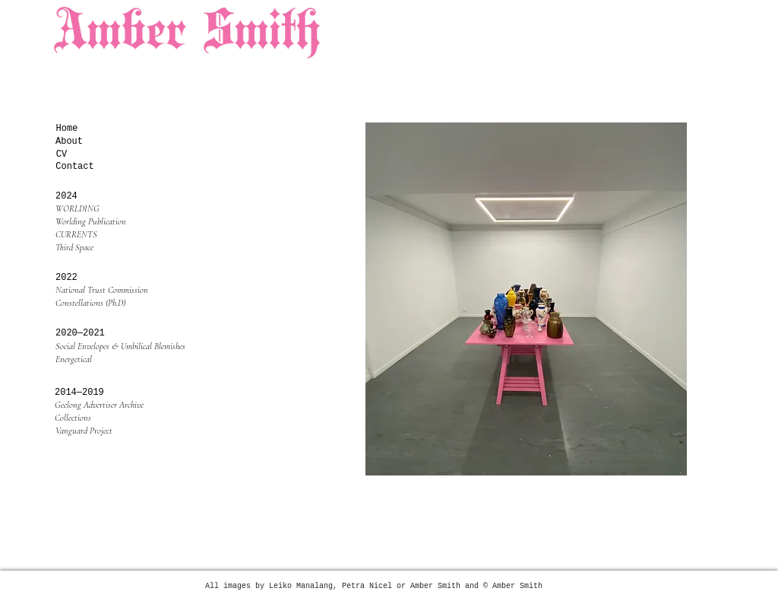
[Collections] (124, 418)
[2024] (74, 196)
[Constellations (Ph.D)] (125, 303)
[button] (74, 278)
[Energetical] (125, 359)
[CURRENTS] (125, 234)
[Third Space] (125, 247)
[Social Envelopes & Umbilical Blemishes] (125, 346)
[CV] (61, 154)
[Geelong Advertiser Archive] (124, 405)
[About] (69, 141)
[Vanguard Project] (125, 431)
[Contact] (74, 167)
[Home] (67, 128)
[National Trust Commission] (125, 290)
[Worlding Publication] (125, 221)
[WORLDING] (125, 208)
